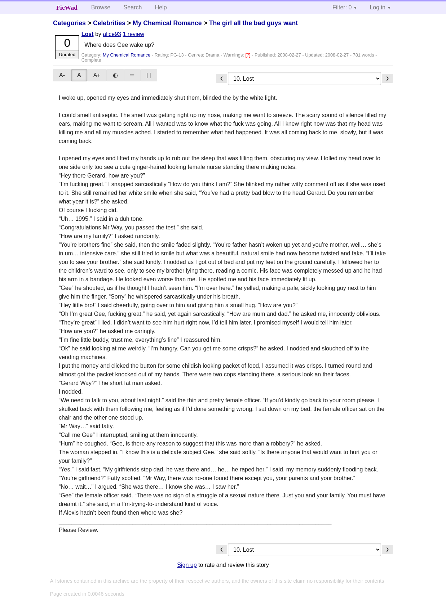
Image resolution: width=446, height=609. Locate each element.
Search (133, 7)
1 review (133, 34)
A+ (97, 75)
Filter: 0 (342, 7)
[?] (248, 55)
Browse (100, 7)
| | (148, 75)
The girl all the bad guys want (253, 23)
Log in (377, 7)
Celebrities (109, 23)
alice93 (112, 34)
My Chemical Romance (167, 23)
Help (161, 7)
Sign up (186, 565)
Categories (69, 23)
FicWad (67, 7)
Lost (87, 34)
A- (62, 75)
